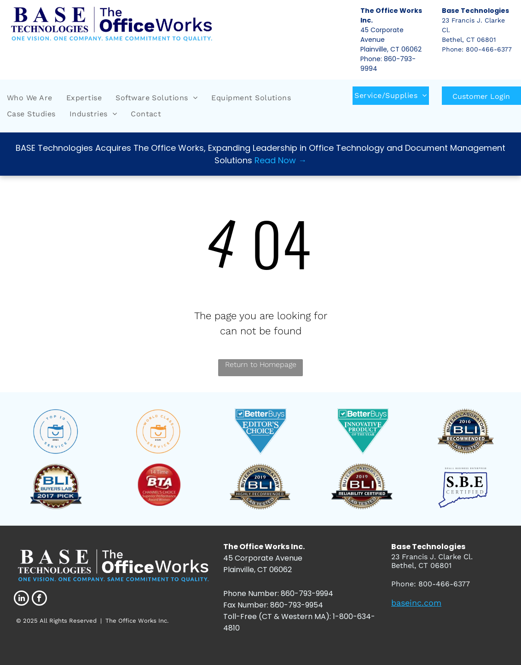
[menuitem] (29, 98)
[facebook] (39, 599)
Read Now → (281, 160)
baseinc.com (416, 603)
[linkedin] (21, 599)
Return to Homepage (260, 364)
